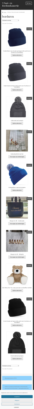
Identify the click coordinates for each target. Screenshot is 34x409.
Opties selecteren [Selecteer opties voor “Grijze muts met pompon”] (17, 123)
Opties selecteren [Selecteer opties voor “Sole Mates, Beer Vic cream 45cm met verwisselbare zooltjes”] (17, 290)
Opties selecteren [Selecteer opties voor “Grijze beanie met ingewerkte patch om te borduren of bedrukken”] (17, 89)
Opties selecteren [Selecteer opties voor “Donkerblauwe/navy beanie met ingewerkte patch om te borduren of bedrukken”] (17, 55)
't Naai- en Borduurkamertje (10, 4)
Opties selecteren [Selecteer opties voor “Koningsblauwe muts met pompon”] (17, 190)
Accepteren (17, 396)
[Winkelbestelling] (10, 20)
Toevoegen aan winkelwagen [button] (17, 156)
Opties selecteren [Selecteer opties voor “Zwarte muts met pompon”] (17, 358)
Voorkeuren (17, 404)
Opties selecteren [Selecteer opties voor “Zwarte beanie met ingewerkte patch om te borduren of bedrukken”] (17, 325)
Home (5, 12)
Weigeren (17, 400)
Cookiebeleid (16, 407)
